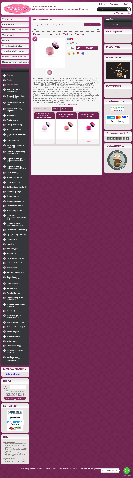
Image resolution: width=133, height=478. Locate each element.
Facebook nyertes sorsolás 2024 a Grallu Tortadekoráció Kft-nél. (15, 460)
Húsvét (11, 244)
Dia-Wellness (13, 173)
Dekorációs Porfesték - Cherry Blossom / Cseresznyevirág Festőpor (44, 115)
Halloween (12, 239)
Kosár (41, 469)
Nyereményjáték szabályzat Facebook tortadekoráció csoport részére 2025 (15, 454)
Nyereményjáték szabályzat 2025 (16, 449)
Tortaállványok (13, 332)
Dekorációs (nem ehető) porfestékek (16, 152)
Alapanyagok (13, 115)
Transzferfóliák (13, 336)
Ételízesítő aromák (15, 206)
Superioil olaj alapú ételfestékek (14, 316)
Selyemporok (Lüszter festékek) (15, 299)
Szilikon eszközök (15, 322)
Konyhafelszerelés (15, 258)
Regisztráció (33, 469)
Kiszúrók (12, 253)
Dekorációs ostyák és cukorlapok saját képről (16, 159)
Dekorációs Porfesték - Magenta (88, 115)
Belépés (102, 4)
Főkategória (36, 25)
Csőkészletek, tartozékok (16, 135)
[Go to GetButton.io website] (127, 475)
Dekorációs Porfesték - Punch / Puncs (66, 115)
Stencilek (11, 311)
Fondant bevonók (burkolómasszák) (15, 224)
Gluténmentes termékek (17, 230)
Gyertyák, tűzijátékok (16, 235)
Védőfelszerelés (14, 346)
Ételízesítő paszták (15, 211)
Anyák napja (13, 120)
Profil (60, 469)
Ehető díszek (13, 182)
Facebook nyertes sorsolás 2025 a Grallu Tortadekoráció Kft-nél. (15, 444)
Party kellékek (13, 293)
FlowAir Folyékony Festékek (14, 90)
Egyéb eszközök (14, 177)
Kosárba (89, 48)
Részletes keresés (50, 469)
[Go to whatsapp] (126, 470)
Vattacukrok (12, 341)
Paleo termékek (13, 284)
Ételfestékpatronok (15, 201)
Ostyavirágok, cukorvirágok (13, 278)
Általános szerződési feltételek (83, 469)
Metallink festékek (14, 263)
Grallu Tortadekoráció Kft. (14, 374)
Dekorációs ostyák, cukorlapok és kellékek (17, 167)
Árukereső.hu (15, 424)
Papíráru (12, 288)
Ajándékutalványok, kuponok (14, 110)
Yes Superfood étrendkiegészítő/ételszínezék (13, 359)
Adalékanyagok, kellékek (16, 103)
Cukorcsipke (13, 140)
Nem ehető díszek (15, 272)
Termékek (24, 469)
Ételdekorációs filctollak (17, 187)
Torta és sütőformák (16, 327)
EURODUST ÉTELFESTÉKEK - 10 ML (16, 217)
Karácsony (12, 249)
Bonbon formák (14, 129)
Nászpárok (12, 268)
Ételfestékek (13, 196)
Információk (67, 469)
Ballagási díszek (14, 125)
